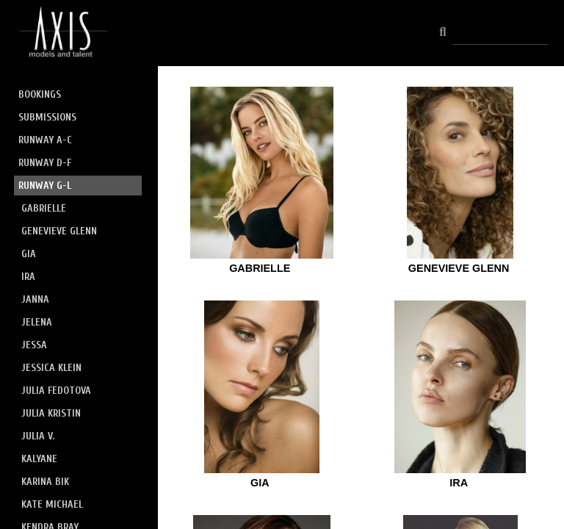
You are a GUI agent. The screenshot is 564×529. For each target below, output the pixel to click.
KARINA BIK (45, 481)
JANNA (35, 299)
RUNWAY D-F (44, 162)
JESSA (34, 345)
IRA (28, 276)
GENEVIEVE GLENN (59, 231)
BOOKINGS (39, 94)
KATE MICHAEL (52, 504)
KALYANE (39, 459)
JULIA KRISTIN (51, 413)
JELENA (36, 322)
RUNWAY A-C (45, 140)
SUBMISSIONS (47, 117)
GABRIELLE (43, 208)
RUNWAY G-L (44, 185)
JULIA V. (37, 436)
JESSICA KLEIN (51, 367)
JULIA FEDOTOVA (56, 390)
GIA (28, 254)
